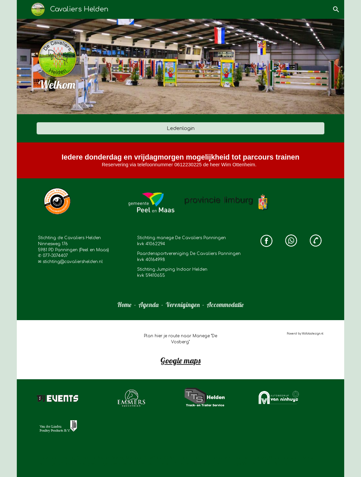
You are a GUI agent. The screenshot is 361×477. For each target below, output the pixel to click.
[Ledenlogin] (180, 128)
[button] (336, 9)
